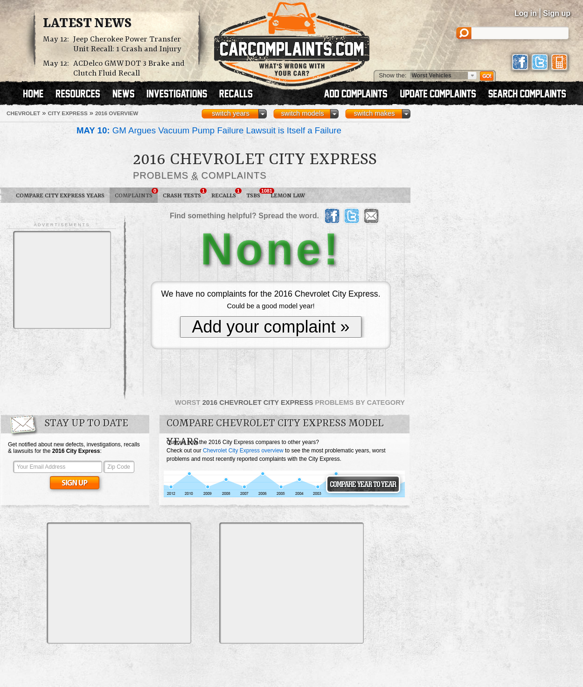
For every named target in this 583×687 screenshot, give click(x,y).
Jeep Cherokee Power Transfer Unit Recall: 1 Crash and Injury (127, 44)
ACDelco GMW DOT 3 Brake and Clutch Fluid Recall (129, 68)
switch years (231, 113)
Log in (525, 13)
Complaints (136, 193)
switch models (302, 113)
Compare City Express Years (60, 195)
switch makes (374, 113)
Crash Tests (184, 193)
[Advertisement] (62, 279)
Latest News (87, 23)
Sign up (556, 13)
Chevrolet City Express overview (243, 450)
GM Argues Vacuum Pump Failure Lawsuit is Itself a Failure (208, 130)
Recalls (226, 193)
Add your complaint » (270, 326)
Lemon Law (288, 195)
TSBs (255, 193)
